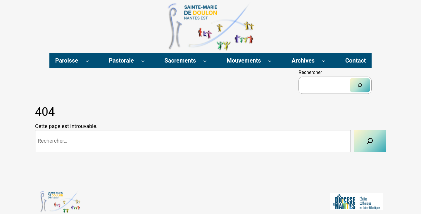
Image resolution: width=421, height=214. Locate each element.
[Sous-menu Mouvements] (270, 60)
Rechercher (310, 72)
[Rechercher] (360, 85)
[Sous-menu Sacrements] (205, 60)
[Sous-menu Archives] (323, 60)
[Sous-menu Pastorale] (143, 60)
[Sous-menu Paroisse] (87, 60)
